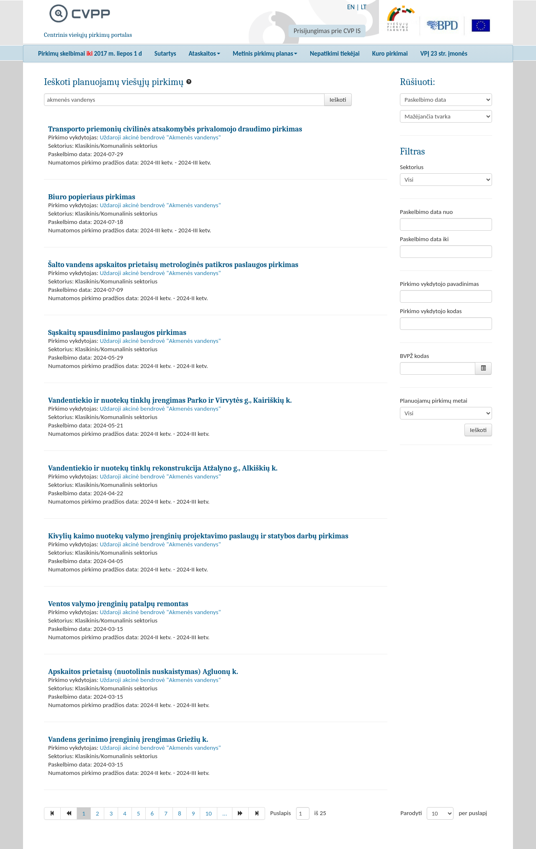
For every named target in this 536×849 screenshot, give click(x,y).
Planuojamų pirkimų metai (433, 400)
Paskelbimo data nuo (426, 212)
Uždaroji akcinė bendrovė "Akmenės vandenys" (160, 137)
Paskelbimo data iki (424, 239)
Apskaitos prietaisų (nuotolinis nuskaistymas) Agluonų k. (143, 671)
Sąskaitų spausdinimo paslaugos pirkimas (117, 332)
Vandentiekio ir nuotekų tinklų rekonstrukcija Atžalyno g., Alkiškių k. (163, 468)
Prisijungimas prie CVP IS (327, 31)
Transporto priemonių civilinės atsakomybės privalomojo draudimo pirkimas (175, 129)
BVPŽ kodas (414, 356)
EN (351, 7)
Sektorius (411, 167)
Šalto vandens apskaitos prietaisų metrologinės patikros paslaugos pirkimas (173, 264)
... (224, 813)
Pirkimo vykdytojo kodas (431, 311)
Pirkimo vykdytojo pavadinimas (439, 284)
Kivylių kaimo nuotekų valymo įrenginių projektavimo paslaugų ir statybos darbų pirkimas (198, 536)
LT (363, 7)
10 (208, 813)
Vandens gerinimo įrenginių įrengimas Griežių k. (128, 739)
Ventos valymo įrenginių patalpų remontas (118, 603)
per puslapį (473, 813)
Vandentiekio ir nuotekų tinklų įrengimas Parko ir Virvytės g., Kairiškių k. (170, 400)
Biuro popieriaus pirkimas (91, 197)
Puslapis (280, 813)
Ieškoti (338, 99)
